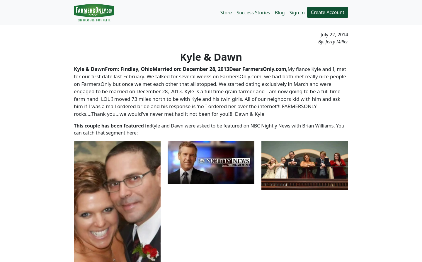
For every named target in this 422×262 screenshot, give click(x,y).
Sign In (297, 12)
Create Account (327, 12)
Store (226, 12)
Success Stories (253, 12)
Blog (280, 12)
